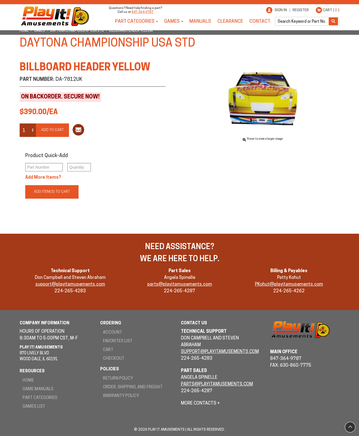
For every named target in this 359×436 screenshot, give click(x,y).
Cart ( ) (331, 10)
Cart (108, 350)
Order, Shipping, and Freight (133, 387)
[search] (302, 21)
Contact (259, 21)
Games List (33, 407)
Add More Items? (43, 177)
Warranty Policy (121, 396)
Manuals (200, 21)
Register (301, 10)
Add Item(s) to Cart (52, 192)
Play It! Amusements (55, 16)
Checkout (113, 359)
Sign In (281, 10)
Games (172, 21)
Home (28, 380)
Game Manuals (37, 389)
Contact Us (194, 323)
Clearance (230, 21)
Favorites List (117, 341)
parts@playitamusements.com (179, 284)
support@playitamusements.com (70, 284)
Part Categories (135, 21)
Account (112, 333)
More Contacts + (200, 403)
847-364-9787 (142, 12)
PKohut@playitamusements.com (289, 284)
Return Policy (118, 379)
